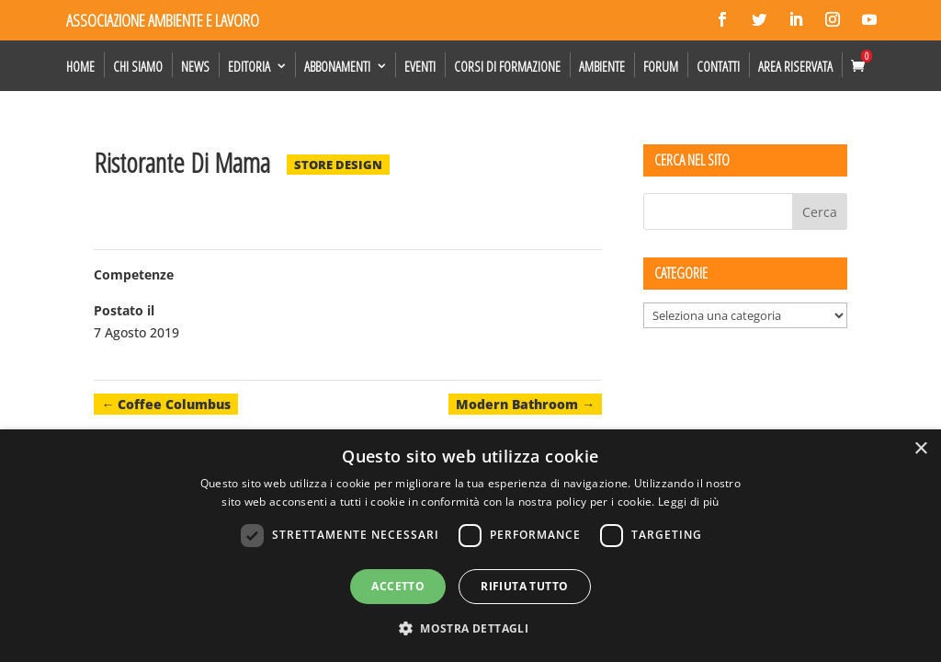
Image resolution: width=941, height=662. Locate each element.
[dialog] (470, 545)
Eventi (420, 66)
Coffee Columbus (166, 404)
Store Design (338, 164)
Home (80, 66)
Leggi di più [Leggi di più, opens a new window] (689, 501)
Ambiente (602, 66)
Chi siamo (138, 66)
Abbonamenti (337, 66)
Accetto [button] (398, 586)
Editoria (249, 66)
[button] (470, 629)
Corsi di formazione (507, 66)
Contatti (718, 66)
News (195, 66)
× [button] (920, 449)
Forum (660, 66)
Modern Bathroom (525, 404)
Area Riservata (795, 66)
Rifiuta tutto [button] (524, 586)
